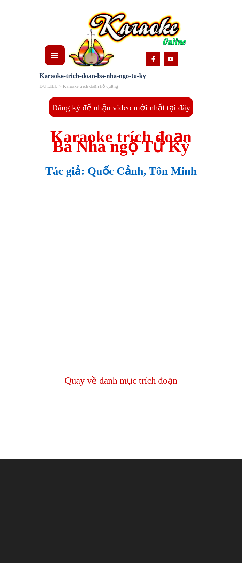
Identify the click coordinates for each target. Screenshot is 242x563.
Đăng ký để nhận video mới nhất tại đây (121, 107)
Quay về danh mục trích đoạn (121, 380)
